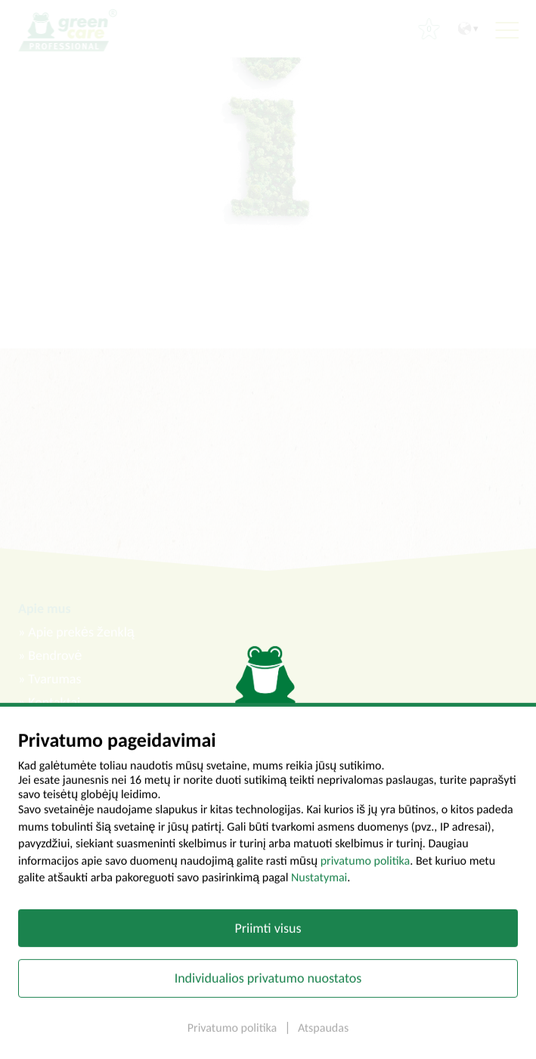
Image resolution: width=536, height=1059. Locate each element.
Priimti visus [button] (268, 935)
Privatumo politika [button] (233, 1036)
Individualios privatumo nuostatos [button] (268, 985)
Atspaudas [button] (323, 1036)
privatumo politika (366, 868)
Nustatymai (319, 885)
